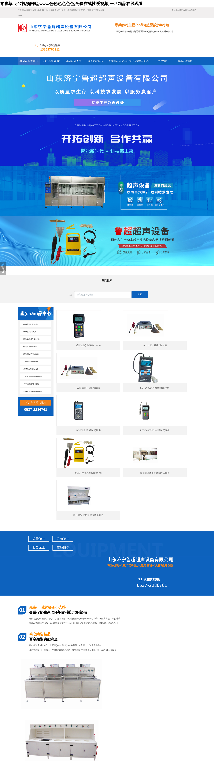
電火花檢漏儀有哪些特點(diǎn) (40, 704)
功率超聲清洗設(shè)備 (30, 305)
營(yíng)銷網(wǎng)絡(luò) (36, 729)
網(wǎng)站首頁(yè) (27, 724)
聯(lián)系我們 (190, 10)
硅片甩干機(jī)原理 (34, 693)
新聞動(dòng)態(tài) (98, 724)
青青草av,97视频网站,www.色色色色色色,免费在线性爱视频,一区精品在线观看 (71, 3)
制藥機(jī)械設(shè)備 (29, 312)
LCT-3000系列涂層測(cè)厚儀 (32, 372)
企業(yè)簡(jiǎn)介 (46, 724)
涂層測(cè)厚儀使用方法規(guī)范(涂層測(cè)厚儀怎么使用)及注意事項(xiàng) (61, 683)
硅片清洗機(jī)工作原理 (36, 699)
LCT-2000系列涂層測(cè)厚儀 (32, 357)
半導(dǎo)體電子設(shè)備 (31, 320)
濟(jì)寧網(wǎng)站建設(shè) (30, 751)
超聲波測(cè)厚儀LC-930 (31, 334)
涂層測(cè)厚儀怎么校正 (37, 677)
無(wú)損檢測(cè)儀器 (30, 327)
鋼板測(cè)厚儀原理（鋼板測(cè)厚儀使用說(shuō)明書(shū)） (54, 672)
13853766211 (186, 30)
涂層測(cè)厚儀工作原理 (37, 666)
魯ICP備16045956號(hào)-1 (82, 747)
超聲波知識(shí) (80, 724)
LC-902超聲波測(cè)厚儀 (31, 364)
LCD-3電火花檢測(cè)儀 (30, 342)
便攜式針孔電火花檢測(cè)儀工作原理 (43, 688)
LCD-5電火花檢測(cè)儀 (30, 349)
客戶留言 (54, 729)
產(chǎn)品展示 (178, 10)
